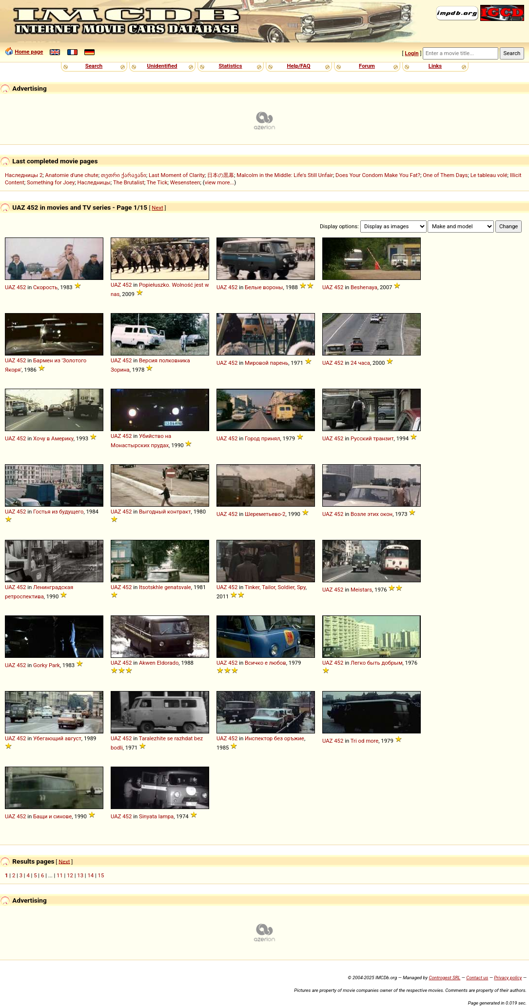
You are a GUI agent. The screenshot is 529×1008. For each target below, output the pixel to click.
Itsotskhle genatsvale (165, 587)
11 (60, 875)
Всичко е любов (265, 662)
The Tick (157, 182)
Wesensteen (185, 182)
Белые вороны (264, 287)
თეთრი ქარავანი (123, 175)
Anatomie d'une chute (71, 175)
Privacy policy (508, 977)
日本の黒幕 (220, 175)
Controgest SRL (444, 977)
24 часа (360, 362)
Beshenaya (364, 287)
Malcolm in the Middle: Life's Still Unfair (284, 175)
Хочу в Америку (53, 438)
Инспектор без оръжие (274, 738)
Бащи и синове (52, 816)
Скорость (45, 287)
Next (157, 207)
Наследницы (94, 182)
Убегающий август (57, 738)
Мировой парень (266, 362)
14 (90, 875)
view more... (220, 182)
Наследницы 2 (23, 175)
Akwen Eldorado (158, 662)
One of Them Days (445, 175)
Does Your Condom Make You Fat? (377, 175)
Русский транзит (372, 438)
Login (411, 53)
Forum (367, 65)
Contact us (477, 977)
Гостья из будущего (58, 511)
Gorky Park (46, 665)
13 (80, 875)
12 (70, 875)
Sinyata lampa (156, 816)
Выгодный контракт (165, 511)
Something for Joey (51, 182)
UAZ (10, 287)
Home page (29, 51)
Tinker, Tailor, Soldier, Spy (275, 587)
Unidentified (162, 65)
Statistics (230, 65)
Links (435, 65)
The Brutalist (128, 182)
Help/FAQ (298, 65)
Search (93, 65)
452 (21, 287)
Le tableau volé (489, 175)
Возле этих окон (371, 514)
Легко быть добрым (377, 662)
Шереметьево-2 (265, 514)
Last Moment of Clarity (177, 175)
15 (101, 875)
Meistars (361, 589)
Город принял (262, 438)
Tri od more (365, 740)
